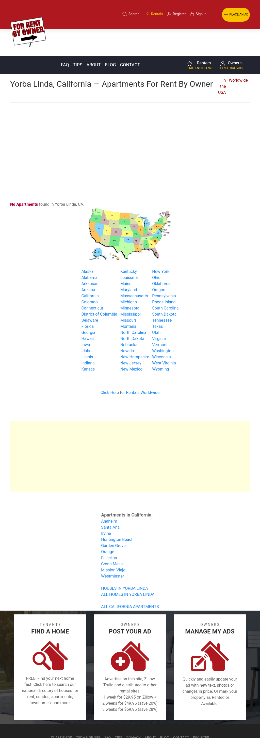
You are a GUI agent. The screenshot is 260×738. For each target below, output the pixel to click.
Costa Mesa (112, 537)
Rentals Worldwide (142, 365)
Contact (130, 37)
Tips (78, 37)
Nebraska (129, 317)
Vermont (160, 317)
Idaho (86, 323)
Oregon (158, 262)
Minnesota (129, 281)
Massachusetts (134, 269)
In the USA (222, 59)
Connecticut (92, 281)
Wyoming (160, 342)
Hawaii (87, 311)
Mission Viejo (113, 543)
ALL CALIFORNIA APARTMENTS (130, 579)
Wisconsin (161, 330)
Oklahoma (161, 256)
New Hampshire (134, 330)
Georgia (88, 305)
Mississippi (130, 287)
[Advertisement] (130, 116)
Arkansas (89, 256)
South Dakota (164, 287)
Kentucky (128, 244)
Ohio (156, 250)
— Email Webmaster (240, 724)
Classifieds (61, 711)
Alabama (89, 250)
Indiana (87, 336)
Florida (87, 299)
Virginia (159, 311)
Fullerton (109, 530)
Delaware (89, 293)
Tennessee (162, 293)
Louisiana (129, 250)
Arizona (88, 262)
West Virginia (164, 336)
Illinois (87, 330)
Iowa (85, 317)
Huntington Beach (117, 512)
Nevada (127, 323)
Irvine (106, 506)
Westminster (112, 549)
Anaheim (109, 494)
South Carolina (165, 281)
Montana (128, 299)
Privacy (133, 711)
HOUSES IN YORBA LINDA (124, 561)
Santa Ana (110, 500)
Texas (157, 299)
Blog (110, 37)
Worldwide (238, 53)
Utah (156, 305)
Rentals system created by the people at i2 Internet (184, 724)
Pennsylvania (164, 269)
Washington (162, 323)
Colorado (89, 275)
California (90, 269)
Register (201, 711)
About (93, 37)
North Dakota (132, 311)
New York (160, 244)
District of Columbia (99, 287)
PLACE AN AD (235, 14)
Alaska (87, 244)
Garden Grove (113, 518)
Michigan (128, 275)
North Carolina (133, 305)
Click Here (110, 365)
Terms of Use (88, 711)
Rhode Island (163, 275)
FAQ (65, 37)
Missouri (128, 293)
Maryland (128, 262)
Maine (126, 256)
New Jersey (130, 336)
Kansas (88, 342)
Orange (107, 524)
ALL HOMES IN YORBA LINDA (127, 567)
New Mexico (131, 342)
